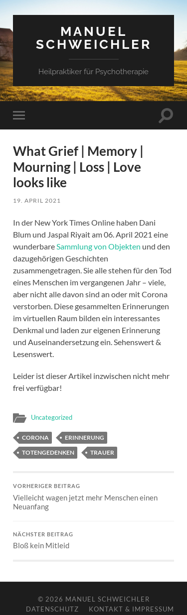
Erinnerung (84, 437)
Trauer (102, 452)
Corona (35, 437)
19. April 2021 (37, 200)
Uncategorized (51, 417)
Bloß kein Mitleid (93, 540)
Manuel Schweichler (94, 37)
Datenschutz (52, 609)
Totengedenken (48, 452)
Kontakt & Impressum (131, 609)
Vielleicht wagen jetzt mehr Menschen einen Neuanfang (93, 497)
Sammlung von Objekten (98, 246)
